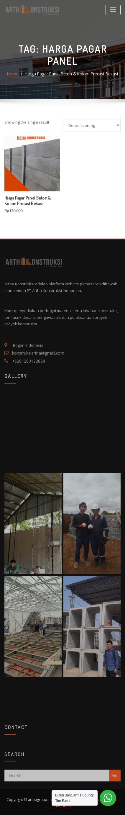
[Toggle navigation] (113, 9)
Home (15, 85)
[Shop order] (92, 157)
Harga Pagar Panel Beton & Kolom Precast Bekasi (71, 85)
